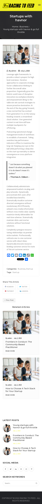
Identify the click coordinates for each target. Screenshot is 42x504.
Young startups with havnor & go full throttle (25, 426)
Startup (29, 269)
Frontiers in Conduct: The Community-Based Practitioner (19, 344)
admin (13, 71)
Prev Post (9, 300)
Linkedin (24, 291)
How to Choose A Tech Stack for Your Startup (24, 449)
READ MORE (10, 351)
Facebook (9, 287)
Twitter (23, 287)
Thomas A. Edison (19, 177)
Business (21, 269)
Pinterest (9, 291)
